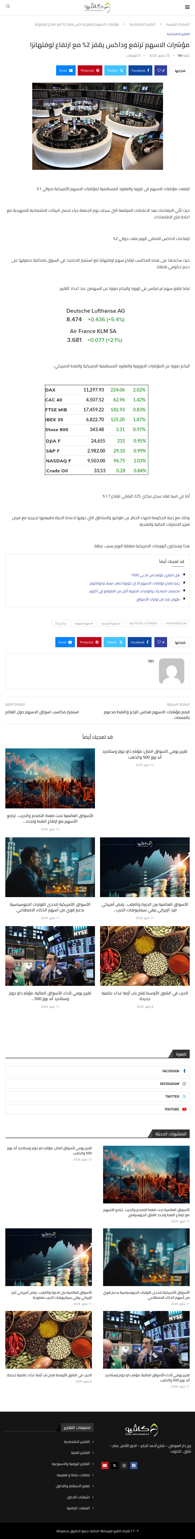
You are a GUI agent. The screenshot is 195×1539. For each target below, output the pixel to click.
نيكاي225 (60, 623)
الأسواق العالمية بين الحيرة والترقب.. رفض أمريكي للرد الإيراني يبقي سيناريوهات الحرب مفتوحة (52, 1295)
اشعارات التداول (78, 1496)
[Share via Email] (66, 70)
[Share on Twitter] (115, 70)
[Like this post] (159, 70)
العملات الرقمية (78, 1508)
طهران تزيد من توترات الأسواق (158, 599)
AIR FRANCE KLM (176, 623)
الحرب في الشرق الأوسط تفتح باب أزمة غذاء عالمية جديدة (145, 995)
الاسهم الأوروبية (84, 623)
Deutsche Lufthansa (143, 623)
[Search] (7, 7)
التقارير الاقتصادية (143, 24)
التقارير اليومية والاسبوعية (71, 1463)
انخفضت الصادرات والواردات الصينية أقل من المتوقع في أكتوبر (134, 591)
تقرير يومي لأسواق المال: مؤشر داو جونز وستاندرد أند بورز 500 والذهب (144, 754)
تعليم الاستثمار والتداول (73, 1485)
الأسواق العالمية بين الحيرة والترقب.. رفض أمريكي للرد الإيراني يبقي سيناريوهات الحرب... (145, 907)
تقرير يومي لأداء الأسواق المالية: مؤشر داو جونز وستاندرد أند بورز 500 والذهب (148, 1377)
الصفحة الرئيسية (178, 24)
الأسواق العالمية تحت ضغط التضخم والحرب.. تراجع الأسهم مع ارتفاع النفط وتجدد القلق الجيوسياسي (147, 1212)
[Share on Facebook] (140, 70)
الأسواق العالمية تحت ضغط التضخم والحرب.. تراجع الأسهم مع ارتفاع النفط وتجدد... (50, 818)
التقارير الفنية (80, 1452)
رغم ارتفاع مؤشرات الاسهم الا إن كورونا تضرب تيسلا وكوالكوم (135, 583)
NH (180, 55)
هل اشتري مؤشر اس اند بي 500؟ (155, 575)
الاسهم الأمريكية (111, 623)
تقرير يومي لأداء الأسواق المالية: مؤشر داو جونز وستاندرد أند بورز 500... (50, 995)
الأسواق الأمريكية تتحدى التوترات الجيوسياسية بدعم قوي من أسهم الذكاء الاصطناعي (50, 907)
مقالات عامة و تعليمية (73, 1474)
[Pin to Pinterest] (90, 70)
